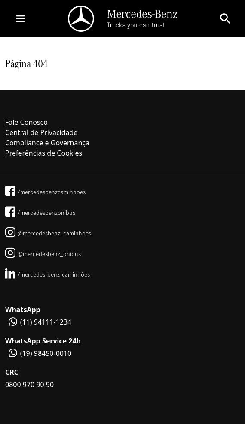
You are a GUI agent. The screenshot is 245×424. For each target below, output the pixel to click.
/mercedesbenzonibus (40, 213)
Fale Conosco (26, 122)
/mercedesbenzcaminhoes (45, 192)
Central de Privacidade (41, 132)
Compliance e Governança (47, 142)
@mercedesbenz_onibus (43, 254)
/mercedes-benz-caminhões (47, 274)
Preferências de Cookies (43, 153)
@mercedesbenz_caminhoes (48, 233)
